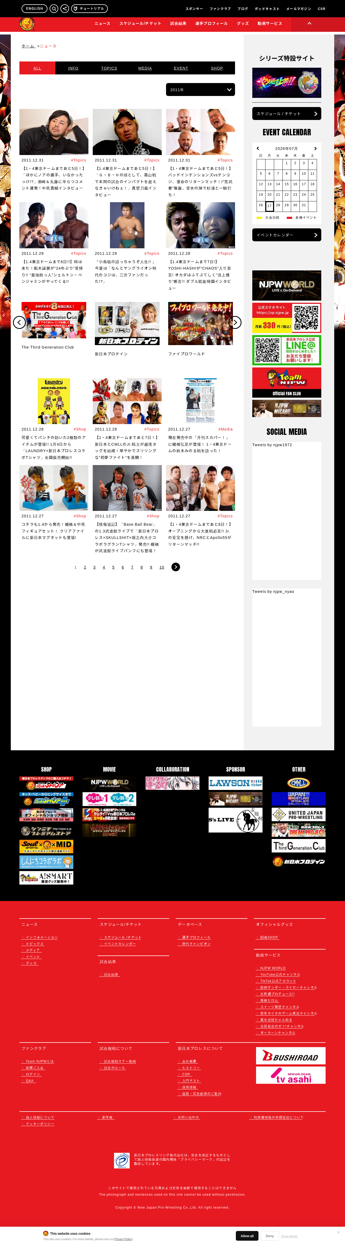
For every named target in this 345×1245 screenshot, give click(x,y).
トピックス (35, 943)
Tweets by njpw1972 (272, 444)
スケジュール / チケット (279, 113)
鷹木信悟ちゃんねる (276, 1019)
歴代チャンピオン (196, 943)
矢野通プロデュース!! (277, 993)
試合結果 (178, 26)
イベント (33, 956)
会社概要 (189, 1061)
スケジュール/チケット (140, 26)
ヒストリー (191, 1067)
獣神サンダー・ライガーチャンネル (289, 987)
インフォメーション (42, 937)
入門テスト (191, 1080)
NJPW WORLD (273, 967)
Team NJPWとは (40, 1061)
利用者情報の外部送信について (279, 1117)
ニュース (103, 26)
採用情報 (189, 1087)
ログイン (33, 1074)
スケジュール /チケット (123, 937)
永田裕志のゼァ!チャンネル (282, 1026)
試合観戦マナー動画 (120, 1061)
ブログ (242, 8)
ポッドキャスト (267, 8)
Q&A (30, 1080)
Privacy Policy (123, 1239)
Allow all (247, 1235)
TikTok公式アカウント (278, 980)
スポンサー (194, 8)
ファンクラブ (220, 8)
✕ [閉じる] (338, 1232)
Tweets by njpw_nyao (273, 591)
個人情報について (40, 1117)
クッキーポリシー (40, 1123)
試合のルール (115, 1067)
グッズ (31, 963)
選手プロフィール (211, 26)
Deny (270, 1235)
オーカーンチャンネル (278, 1032)
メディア (33, 950)
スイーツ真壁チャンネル (280, 1006)
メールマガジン (298, 8)
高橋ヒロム (269, 1000)
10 (162, 567)
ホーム (29, 46)
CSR (322, 8)
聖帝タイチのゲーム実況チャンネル (289, 1013)
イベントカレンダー (275, 235)
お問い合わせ (188, 1117)
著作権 (107, 1117)
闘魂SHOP (269, 937)
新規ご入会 (35, 1067)
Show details (289, 1236)
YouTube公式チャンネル (280, 974)
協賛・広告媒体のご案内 (202, 1093)
